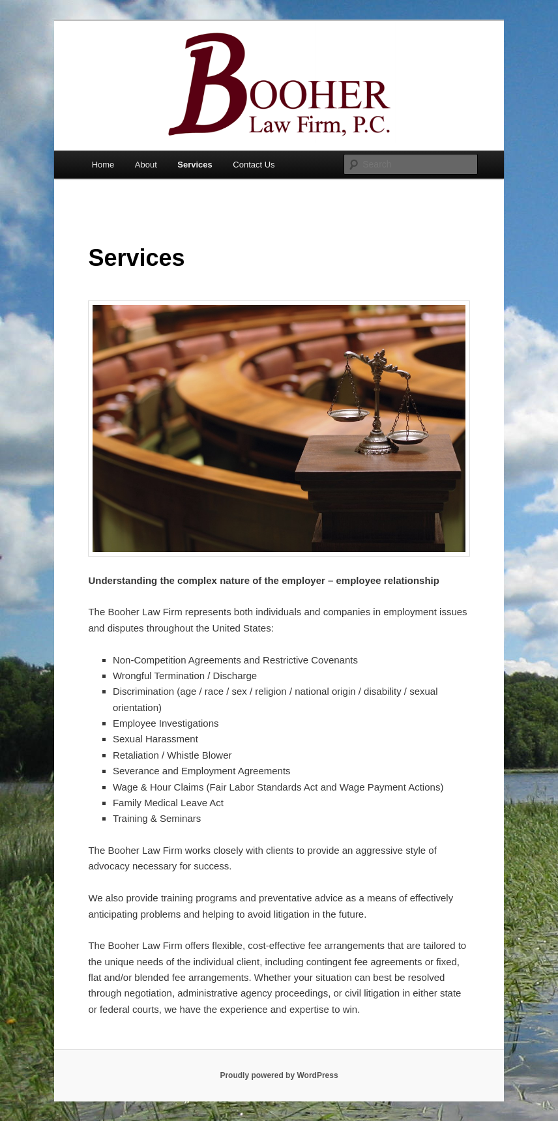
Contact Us (253, 164)
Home (103, 164)
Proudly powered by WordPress (279, 1075)
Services (195, 164)
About (146, 164)
